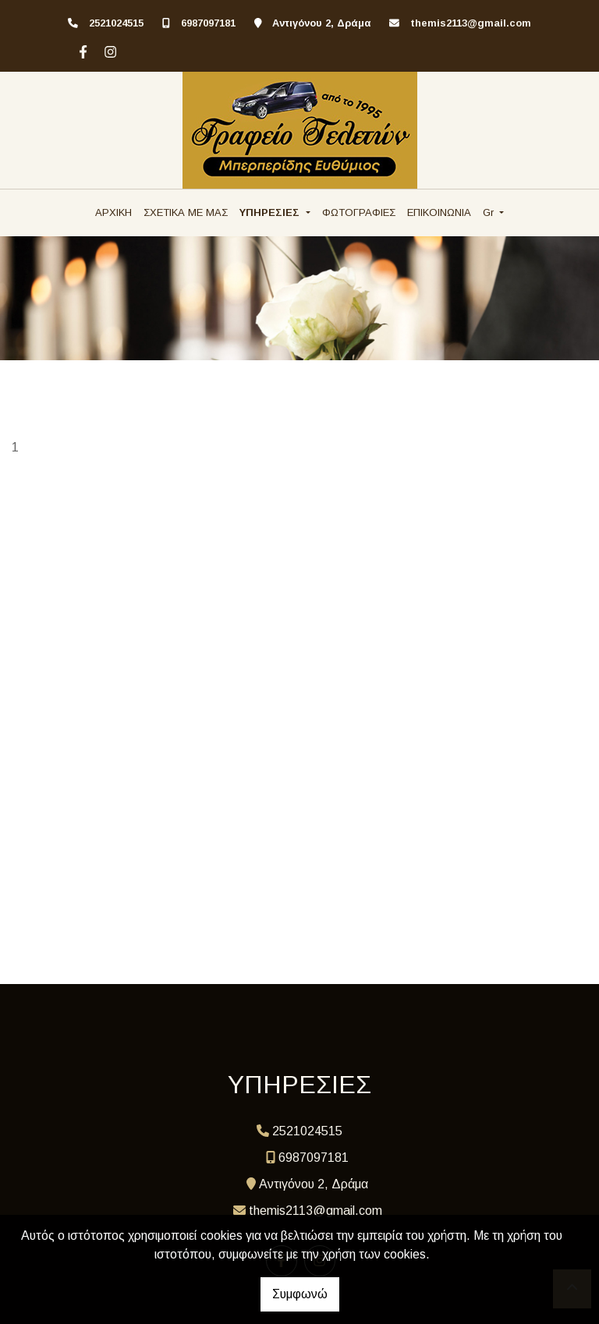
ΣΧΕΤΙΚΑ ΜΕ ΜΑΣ (186, 212)
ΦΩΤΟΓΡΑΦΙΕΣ (358, 212)
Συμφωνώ (300, 1294)
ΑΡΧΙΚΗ (113, 212)
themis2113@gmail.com (470, 23)
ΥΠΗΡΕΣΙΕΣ (271, 212)
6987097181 (208, 23)
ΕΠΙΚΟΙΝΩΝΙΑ (439, 212)
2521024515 (116, 23)
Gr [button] (490, 212)
